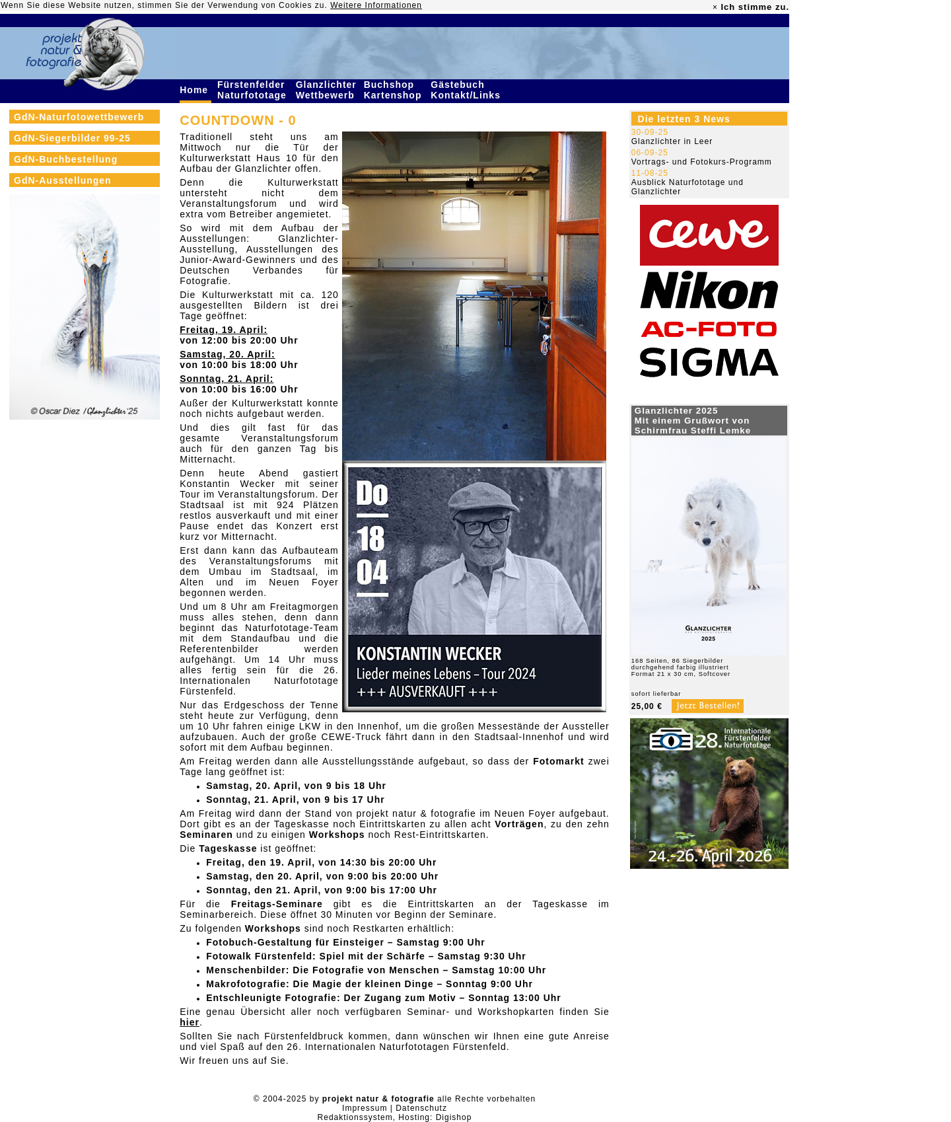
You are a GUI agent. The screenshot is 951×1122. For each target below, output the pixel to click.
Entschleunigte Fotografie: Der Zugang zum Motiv (331, 997)
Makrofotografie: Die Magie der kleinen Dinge (319, 984)
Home (195, 90)
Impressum (364, 1108)
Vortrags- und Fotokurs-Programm (701, 162)
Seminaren (206, 834)
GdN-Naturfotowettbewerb (79, 117)
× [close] (715, 7)
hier (189, 1022)
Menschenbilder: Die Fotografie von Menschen (322, 970)
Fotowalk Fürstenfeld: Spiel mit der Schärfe (315, 956)
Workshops (337, 834)
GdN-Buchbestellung (66, 159)
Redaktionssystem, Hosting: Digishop (395, 1117)
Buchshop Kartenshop (394, 89)
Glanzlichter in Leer (672, 141)
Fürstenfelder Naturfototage (253, 89)
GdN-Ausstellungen (63, 180)
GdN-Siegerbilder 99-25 (72, 138)
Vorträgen (519, 824)
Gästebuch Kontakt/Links (467, 89)
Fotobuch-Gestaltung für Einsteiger (295, 942)
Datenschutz (421, 1108)
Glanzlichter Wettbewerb (327, 89)
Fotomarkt (558, 761)
